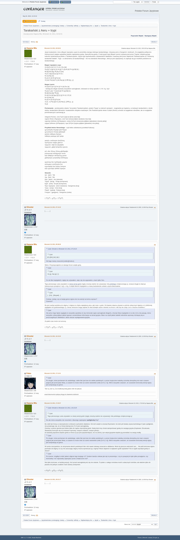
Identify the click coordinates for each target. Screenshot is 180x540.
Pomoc (140, 537)
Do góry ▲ (156, 537)
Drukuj (154, 42)
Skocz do (127, 524)
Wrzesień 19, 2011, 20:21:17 (52, 479)
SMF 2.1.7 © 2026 (26, 537)
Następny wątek (150, 36)
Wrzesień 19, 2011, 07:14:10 (52, 207)
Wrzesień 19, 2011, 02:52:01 (52, 48)
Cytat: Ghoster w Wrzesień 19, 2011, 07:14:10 (62, 249)
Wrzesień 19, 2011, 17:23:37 (52, 403)
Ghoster (29, 207)
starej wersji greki (75, 284)
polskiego (113, 284)
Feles (28, 373)
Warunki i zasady (147, 537)
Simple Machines (36, 537)
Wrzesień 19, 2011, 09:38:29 (52, 244)
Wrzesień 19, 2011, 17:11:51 (52, 373)
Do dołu (26, 42)
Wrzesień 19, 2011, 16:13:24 (52, 336)
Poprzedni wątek (137, 36)
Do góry (26, 515)
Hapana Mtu (31, 48)
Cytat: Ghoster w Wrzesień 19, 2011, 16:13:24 (62, 408)
